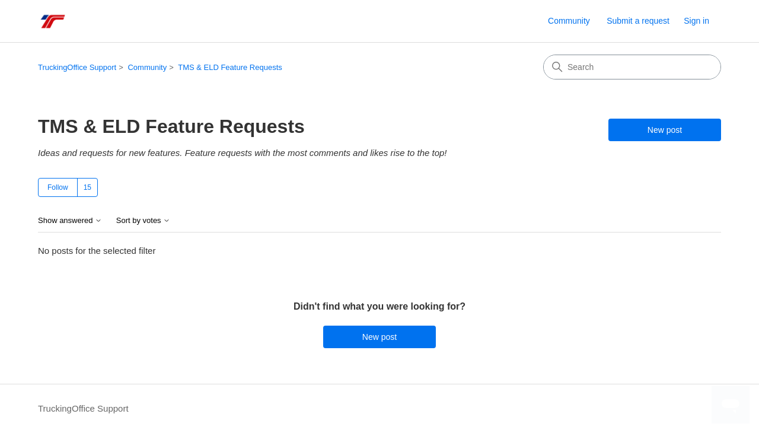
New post (665, 130)
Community (569, 21)
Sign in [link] (696, 21)
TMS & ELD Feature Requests (230, 67)
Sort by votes (143, 220)
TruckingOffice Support (77, 67)
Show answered (70, 220)
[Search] (632, 67)
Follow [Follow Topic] (57, 187)
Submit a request (638, 21)
